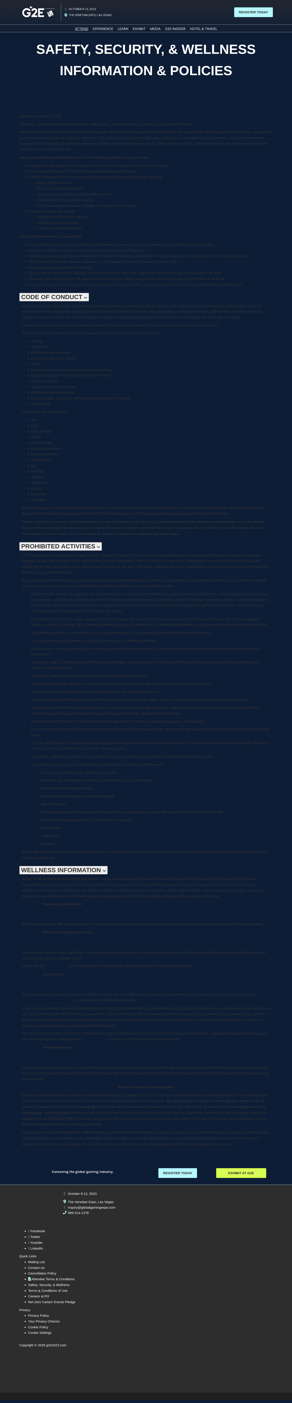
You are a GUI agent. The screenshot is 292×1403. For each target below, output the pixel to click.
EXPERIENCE (103, 31)
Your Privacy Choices (44, 1325)
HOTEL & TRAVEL (203, 31)
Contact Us (36, 1271)
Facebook (36, 1234)
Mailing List (36, 1265)
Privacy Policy (38, 1319)
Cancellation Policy (42, 1276)
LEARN (123, 31)
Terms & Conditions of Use (48, 1294)
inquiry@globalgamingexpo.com (92, 1210)
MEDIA (155, 31)
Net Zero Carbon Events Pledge (52, 1305)
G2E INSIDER (175, 31)
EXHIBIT (139, 31)
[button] (253, 13)
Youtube (35, 1246)
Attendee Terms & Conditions (51, 1282)
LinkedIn (35, 1251)
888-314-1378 (78, 1216)
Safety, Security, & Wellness (49, 1288)
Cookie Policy (38, 1330)
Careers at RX (38, 1299)
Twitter (34, 1240)
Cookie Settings (40, 1336)
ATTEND (81, 31)
